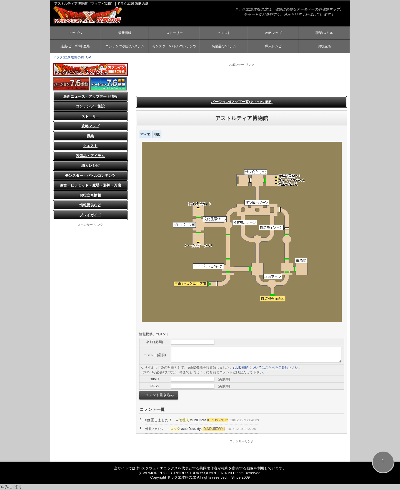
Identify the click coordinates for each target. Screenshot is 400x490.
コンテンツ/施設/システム (125, 46)
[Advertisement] (241, 79)
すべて (145, 134)
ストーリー (174, 33)
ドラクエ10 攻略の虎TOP (72, 57)
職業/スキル (324, 33)
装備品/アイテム (224, 46)
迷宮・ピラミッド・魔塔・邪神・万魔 (90, 185)
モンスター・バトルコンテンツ (90, 175)
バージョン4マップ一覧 (241, 102)
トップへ (75, 33)
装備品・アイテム (90, 156)
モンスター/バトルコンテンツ (174, 46)
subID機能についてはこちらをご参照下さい (265, 367)
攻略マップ (273, 33)
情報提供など (90, 205)
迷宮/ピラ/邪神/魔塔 (75, 46)
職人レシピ (273, 46)
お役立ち (324, 46)
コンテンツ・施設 (90, 106)
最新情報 (124, 33)
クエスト (224, 33)
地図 (157, 134)
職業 (90, 136)
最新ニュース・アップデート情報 (90, 96)
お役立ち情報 (90, 195)
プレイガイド (90, 215)
